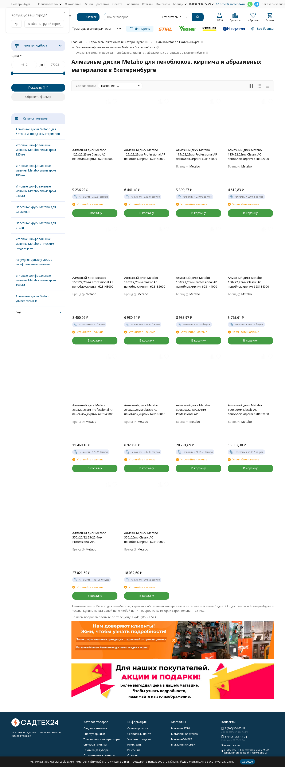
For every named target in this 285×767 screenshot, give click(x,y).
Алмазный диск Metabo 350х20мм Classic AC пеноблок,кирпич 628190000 (144, 537)
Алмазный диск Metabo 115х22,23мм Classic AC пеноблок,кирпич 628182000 (248, 154)
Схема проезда (137, 728)
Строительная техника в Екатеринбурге (116, 42)
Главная (76, 42)
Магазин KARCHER (183, 744)
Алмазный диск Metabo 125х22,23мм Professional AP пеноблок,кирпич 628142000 (144, 154)
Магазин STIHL (180, 728)
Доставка (102, 4)
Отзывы (147, 4)
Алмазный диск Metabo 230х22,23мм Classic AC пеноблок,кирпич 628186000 (144, 409)
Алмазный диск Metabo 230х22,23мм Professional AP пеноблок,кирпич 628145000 (92, 409)
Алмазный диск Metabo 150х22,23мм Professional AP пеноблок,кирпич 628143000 (92, 282)
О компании (73, 4)
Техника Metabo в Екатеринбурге (177, 42)
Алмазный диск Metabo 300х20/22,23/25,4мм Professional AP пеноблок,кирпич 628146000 (196, 409)
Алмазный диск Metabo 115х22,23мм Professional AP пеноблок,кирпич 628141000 (196, 154)
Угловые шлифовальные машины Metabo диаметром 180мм (36, 170)
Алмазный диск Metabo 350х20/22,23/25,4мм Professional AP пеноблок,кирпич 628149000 (92, 537)
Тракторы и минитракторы (91, 29)
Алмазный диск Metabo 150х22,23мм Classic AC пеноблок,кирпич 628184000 (248, 282)
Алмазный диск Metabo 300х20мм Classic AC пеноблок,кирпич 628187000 (248, 409)
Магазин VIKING (181, 739)
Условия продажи (139, 739)
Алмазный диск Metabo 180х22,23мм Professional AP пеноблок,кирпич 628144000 (196, 282)
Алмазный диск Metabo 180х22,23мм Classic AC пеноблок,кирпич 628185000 (144, 282)
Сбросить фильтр (38, 97)
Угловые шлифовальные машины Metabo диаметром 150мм (36, 280)
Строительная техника (99, 755)
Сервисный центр (139, 734)
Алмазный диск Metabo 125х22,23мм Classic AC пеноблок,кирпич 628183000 (92, 154)
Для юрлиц (140, 29)
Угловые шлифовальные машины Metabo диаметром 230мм (36, 191)
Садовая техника (95, 728)
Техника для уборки (96, 750)
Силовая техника (95, 744)
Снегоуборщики (94, 734)
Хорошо (247, 761)
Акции (89, 4)
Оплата (117, 4)
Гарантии (132, 4)
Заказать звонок (273, 4)
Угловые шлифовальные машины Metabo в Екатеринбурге (115, 47)
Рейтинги (133, 750)
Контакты (163, 4)
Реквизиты (134, 744)
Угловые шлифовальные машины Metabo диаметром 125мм (36, 150)
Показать (35, 87)
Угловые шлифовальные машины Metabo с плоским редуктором (35, 243)
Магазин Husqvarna (184, 734)
